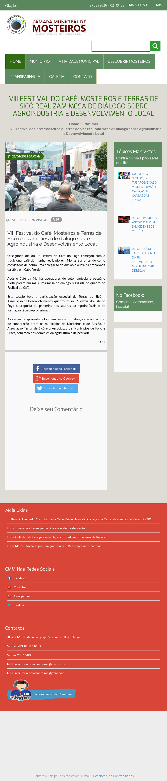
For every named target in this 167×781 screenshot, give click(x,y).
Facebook (20, 578)
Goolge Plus (22, 596)
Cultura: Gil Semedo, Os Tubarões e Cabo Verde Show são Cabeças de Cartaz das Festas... (144, 187)
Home (74, 124)
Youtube (20, 587)
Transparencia (25, 76)
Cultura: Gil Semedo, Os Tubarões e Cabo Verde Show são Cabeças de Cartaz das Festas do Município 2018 (80, 519)
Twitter (19, 605)
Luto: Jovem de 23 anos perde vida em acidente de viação (46, 528)
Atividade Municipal (79, 61)
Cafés (21, 220)
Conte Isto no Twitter (58, 388)
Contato (82, 76)
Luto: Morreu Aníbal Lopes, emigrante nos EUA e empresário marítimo (54, 546)
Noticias (91, 124)
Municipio (40, 61)
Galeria (56, 76)
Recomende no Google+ (58, 378)
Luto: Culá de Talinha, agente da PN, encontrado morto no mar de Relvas (56, 537)
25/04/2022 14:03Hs (24, 156)
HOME (15, 61)
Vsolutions (126, 776)
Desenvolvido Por (106, 776)
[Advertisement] (56, 457)
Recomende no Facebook (59, 368)
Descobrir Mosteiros (129, 61)
